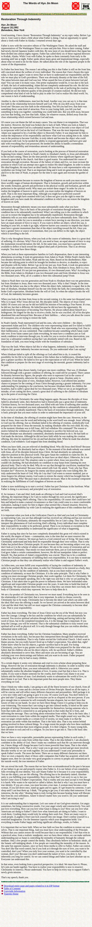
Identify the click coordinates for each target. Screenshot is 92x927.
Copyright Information (14, 891)
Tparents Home (11, 894)
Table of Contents (12, 888)
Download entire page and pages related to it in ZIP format (31, 886)
